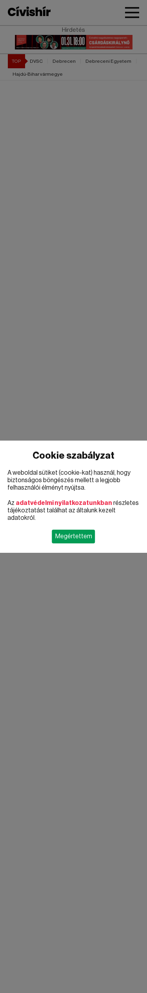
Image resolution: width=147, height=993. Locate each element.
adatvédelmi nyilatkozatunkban (64, 503)
